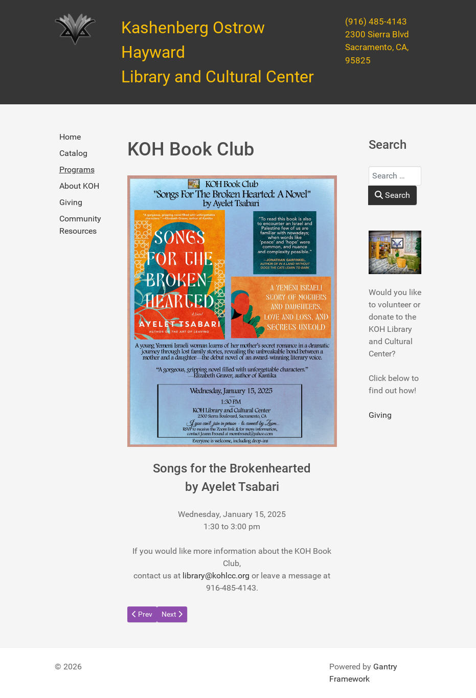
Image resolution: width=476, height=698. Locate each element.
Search (392, 195)
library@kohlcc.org (216, 575)
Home (70, 137)
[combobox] (395, 176)
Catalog (73, 153)
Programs (77, 169)
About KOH (79, 186)
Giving (70, 202)
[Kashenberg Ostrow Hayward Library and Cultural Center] (75, 29)
